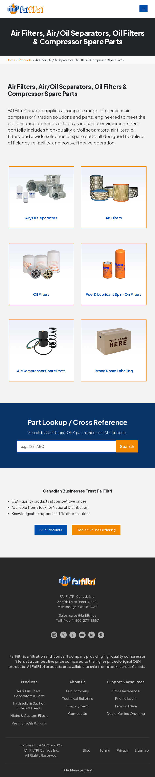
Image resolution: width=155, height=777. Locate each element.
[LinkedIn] (91, 635)
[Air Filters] (114, 197)
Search (127, 446)
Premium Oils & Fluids (29, 723)
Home (11, 60)
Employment (77, 706)
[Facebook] (72, 635)
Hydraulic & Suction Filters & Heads (29, 705)
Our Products (50, 530)
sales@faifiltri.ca (82, 615)
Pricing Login (125, 698)
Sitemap (141, 750)
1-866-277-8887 (85, 620)
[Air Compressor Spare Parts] (41, 350)
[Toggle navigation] (143, 8)
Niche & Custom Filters (29, 715)
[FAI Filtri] (25, 9)
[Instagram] (54, 635)
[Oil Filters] (41, 274)
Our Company (77, 691)
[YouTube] (82, 635)
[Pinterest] (101, 635)
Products (25, 60)
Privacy (123, 750)
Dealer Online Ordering (96, 530)
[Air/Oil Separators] (41, 197)
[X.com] (63, 635)
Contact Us (77, 713)
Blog (86, 750)
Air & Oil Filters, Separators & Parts (29, 693)
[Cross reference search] (66, 446)
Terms (104, 750)
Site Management (77, 770)
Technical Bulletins (77, 698)
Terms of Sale (125, 706)
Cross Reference (126, 691)
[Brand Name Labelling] (114, 350)
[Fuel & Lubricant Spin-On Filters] (114, 274)
